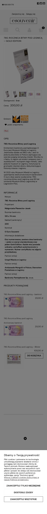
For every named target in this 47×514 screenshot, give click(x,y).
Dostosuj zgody (23, 492)
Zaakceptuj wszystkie (23, 499)
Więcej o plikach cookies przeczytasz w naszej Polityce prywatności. (21, 478)
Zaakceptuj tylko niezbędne (23, 486)
